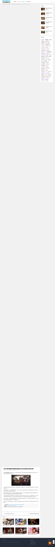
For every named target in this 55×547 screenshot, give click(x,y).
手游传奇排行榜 (17, 504)
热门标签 (42, 37)
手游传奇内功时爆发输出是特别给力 (34, 513)
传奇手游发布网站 (22, 504)
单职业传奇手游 (13, 504)
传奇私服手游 (23, 1)
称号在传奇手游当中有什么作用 (9, 513)
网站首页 (15, 1)
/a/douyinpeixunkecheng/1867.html (11, 505)
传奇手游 (10, 504)
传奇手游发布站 (28, 1)
